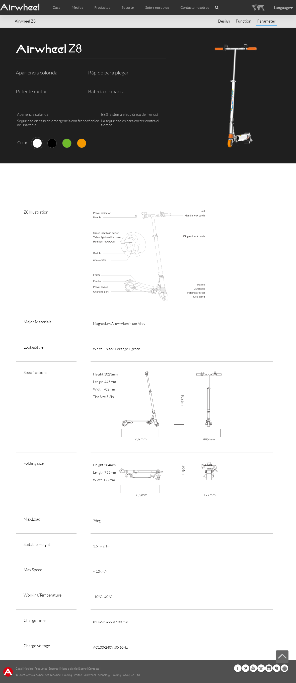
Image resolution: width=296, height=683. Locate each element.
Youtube (253, 668)
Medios (28, 668)
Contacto (93, 668)
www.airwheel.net (37, 674)
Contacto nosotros (194, 8)
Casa (56, 8)
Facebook (238, 668)
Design (224, 21)
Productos (102, 8)
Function (243, 21)
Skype (276, 668)
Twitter (245, 668)
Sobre (83, 668)
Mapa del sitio (69, 668)
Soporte (128, 8)
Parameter (266, 21)
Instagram (269, 668)
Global (284, 668)
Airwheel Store (261, 668)
